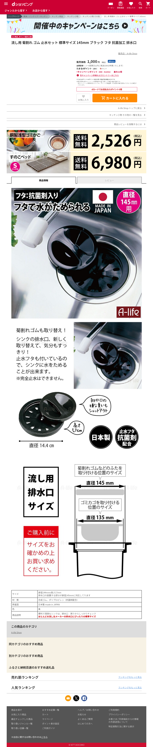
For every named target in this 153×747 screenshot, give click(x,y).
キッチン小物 (72, 16)
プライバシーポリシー (119, 714)
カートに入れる (114, 98)
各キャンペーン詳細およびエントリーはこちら (99, 75)
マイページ (47, 718)
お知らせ (82, 714)
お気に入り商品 (18, 714)
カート (45, 714)
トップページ (13, 16)
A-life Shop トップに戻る (130, 108)
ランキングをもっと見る (130, 677)
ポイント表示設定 (50, 723)
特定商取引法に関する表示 (121, 726)
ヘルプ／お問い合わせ (88, 709)
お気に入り (83, 99)
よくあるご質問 (85, 718)
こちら (44, 736)
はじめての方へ (85, 723)
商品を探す (16, 709)
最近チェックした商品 (22, 718)
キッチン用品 (57, 16)
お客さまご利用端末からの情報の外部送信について (123, 720)
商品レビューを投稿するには (128, 124)
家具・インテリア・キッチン (36, 16)
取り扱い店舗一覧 (19, 728)
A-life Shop (16, 632)
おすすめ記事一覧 (50, 709)
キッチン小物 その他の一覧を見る (125, 115)
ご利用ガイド (48, 728)
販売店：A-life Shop (127, 53)
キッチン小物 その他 (91, 16)
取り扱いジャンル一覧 (21, 723)
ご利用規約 (114, 709)
